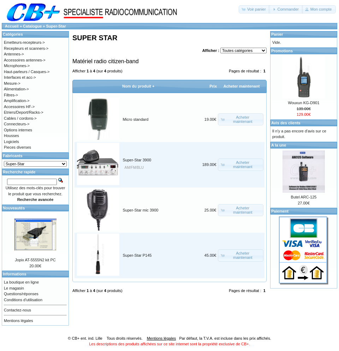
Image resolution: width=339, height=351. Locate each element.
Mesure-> (12, 83)
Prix (213, 86)
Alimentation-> (16, 89)
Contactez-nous (17, 310)
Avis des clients (286, 123)
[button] (254, 9)
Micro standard (136, 119)
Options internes (18, 130)
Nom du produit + (138, 86)
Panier (277, 34)
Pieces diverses (17, 147)
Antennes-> (14, 54)
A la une (278, 145)
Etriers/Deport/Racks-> (23, 112)
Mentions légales (18, 321)
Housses (11, 135)
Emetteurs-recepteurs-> (24, 42)
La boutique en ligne (21, 282)
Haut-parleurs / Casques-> (26, 72)
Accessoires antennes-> (25, 60)
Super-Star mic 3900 (141, 210)
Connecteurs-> (16, 124)
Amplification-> (16, 101)
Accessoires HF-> (19, 107)
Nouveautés (14, 208)
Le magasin (14, 288)
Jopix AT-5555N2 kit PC (35, 260)
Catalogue (32, 26)
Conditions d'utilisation (23, 300)
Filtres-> (11, 95)
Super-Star (56, 26)
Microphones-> (17, 66)
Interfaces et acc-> (20, 77)
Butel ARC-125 (304, 197)
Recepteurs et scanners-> (26, 48)
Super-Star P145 (137, 255)
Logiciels (11, 141)
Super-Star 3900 (137, 160)
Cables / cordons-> (20, 118)
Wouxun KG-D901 (303, 103)
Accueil (12, 26)
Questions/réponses (21, 294)
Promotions (282, 51)
